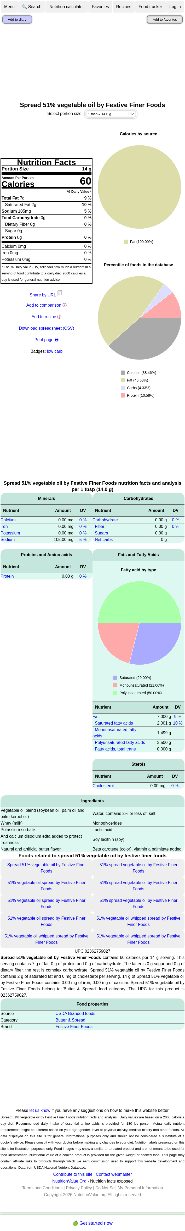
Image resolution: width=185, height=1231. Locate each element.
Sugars (101, 533)
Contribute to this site (72, 1174)
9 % (178, 716)
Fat (95, 716)
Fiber (99, 526)
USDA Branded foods (75, 1013)
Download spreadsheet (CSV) (46, 328)
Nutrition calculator (66, 6)
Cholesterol (103, 785)
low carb (55, 351)
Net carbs (104, 539)
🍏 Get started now (92, 1223)
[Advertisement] (92, 62)
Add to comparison (43, 305)
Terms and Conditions (42, 1188)
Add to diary (17, 19)
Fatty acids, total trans (115, 749)
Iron (4, 526)
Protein (7, 576)
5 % (83, 539)
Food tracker (150, 6)
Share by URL (46, 295)
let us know (40, 1110)
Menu (9, 6)
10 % (177, 723)
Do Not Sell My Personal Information (129, 1188)
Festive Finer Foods (74, 1026)
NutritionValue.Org (69, 1181)
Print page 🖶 (46, 340)
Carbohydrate (105, 520)
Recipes (123, 6)
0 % (83, 520)
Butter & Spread (70, 1020)
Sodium (8, 539)
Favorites (100, 6)
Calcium (8, 520)
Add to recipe (44, 316)
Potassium (10, 533)
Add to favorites (165, 19)
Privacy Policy (79, 1188)
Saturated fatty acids (114, 723)
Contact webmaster (114, 1174)
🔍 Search (31, 6)
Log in (175, 6)
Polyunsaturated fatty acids (120, 742)
